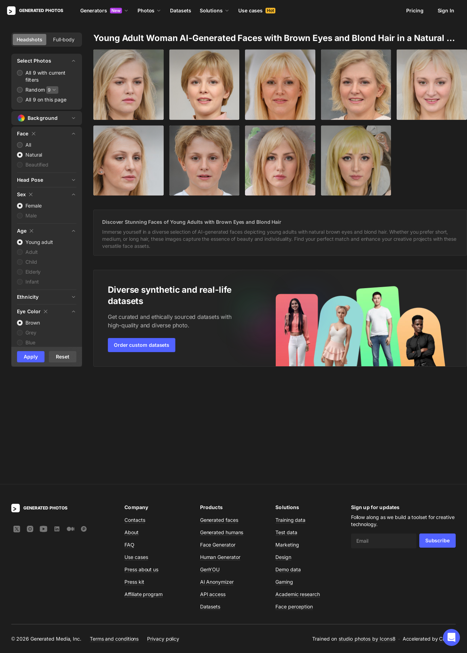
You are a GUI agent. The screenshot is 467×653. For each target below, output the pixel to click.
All (28, 145)
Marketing (287, 441)
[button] (451, 637)
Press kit (134, 479)
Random (35, 90)
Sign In (446, 10)
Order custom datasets (141, 345)
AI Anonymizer (217, 479)
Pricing (414, 10)
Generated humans (222, 429)
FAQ (129, 441)
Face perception (294, 503)
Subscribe (437, 437)
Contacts (134, 417)
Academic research (297, 491)
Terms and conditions (114, 535)
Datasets (180, 10)
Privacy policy (163, 535)
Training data (290, 417)
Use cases (256, 10)
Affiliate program (143, 491)
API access (213, 491)
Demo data (287, 466)
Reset (62, 357)
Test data (286, 429)
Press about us (141, 466)
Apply (31, 357)
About (131, 429)
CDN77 (447, 535)
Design (283, 454)
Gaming (284, 479)
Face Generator (217, 441)
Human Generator (220, 454)
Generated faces (219, 417)
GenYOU (210, 466)
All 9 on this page (46, 100)
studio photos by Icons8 (367, 535)
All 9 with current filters (45, 76)
